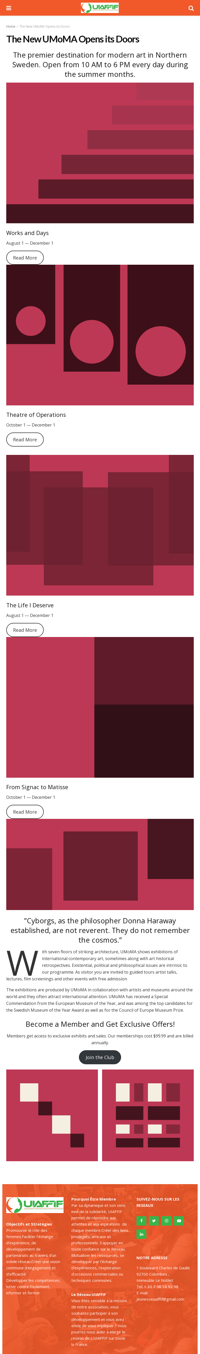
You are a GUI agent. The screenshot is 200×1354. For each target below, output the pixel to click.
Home (10, 26)
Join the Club (100, 1057)
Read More (25, 258)
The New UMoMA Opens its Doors (45, 26)
